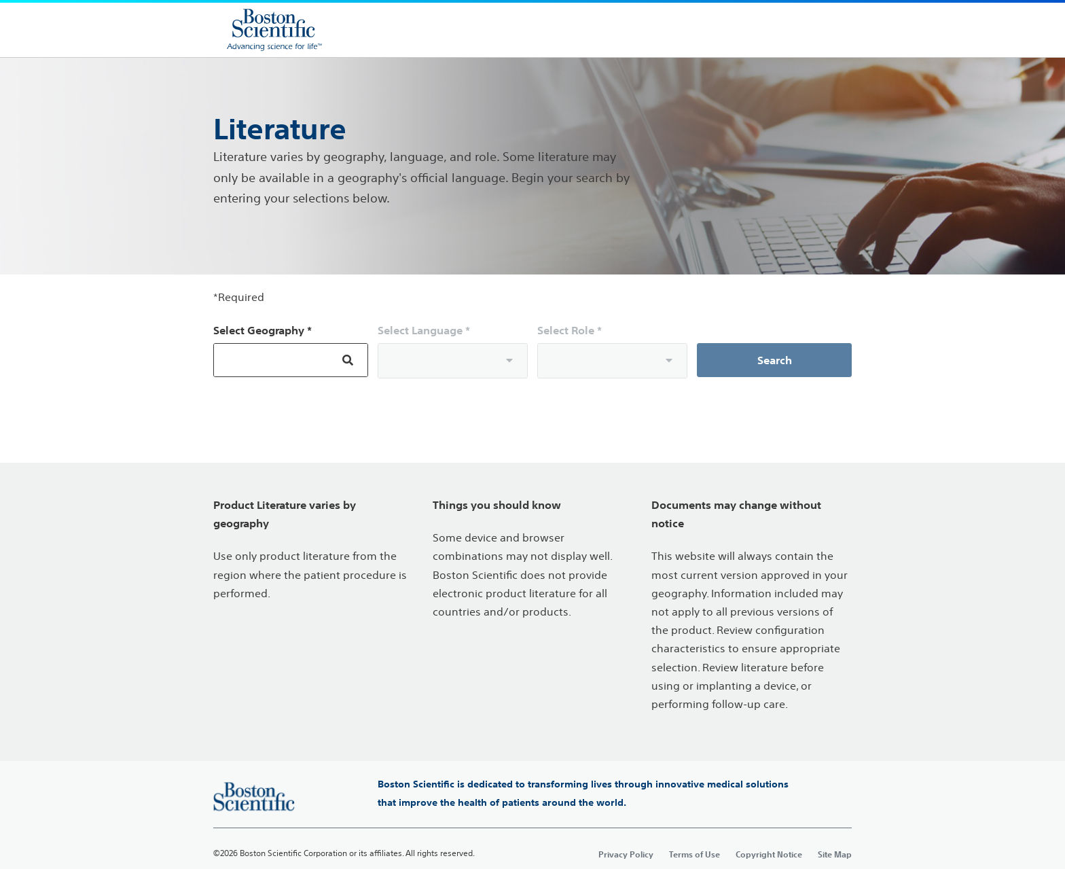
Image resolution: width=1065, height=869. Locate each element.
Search (774, 360)
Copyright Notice (769, 854)
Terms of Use (694, 854)
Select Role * (569, 330)
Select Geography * (262, 330)
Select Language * (424, 330)
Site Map (835, 854)
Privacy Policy (625, 854)
